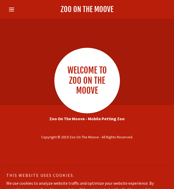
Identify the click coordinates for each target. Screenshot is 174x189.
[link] (87, 9)
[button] (18, 9)
